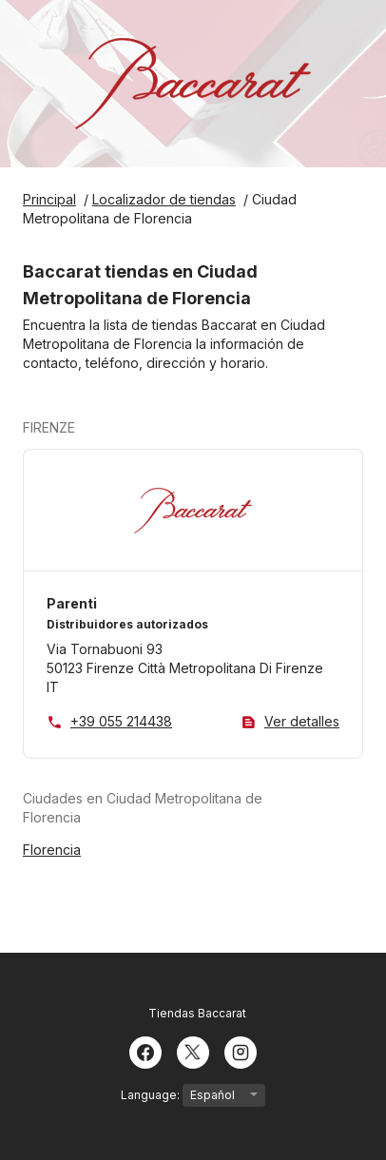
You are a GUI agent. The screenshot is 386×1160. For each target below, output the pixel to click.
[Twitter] (193, 1050)
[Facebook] (145, 1050)
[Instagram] (240, 1050)
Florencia (52, 849)
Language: (193, 1095)
